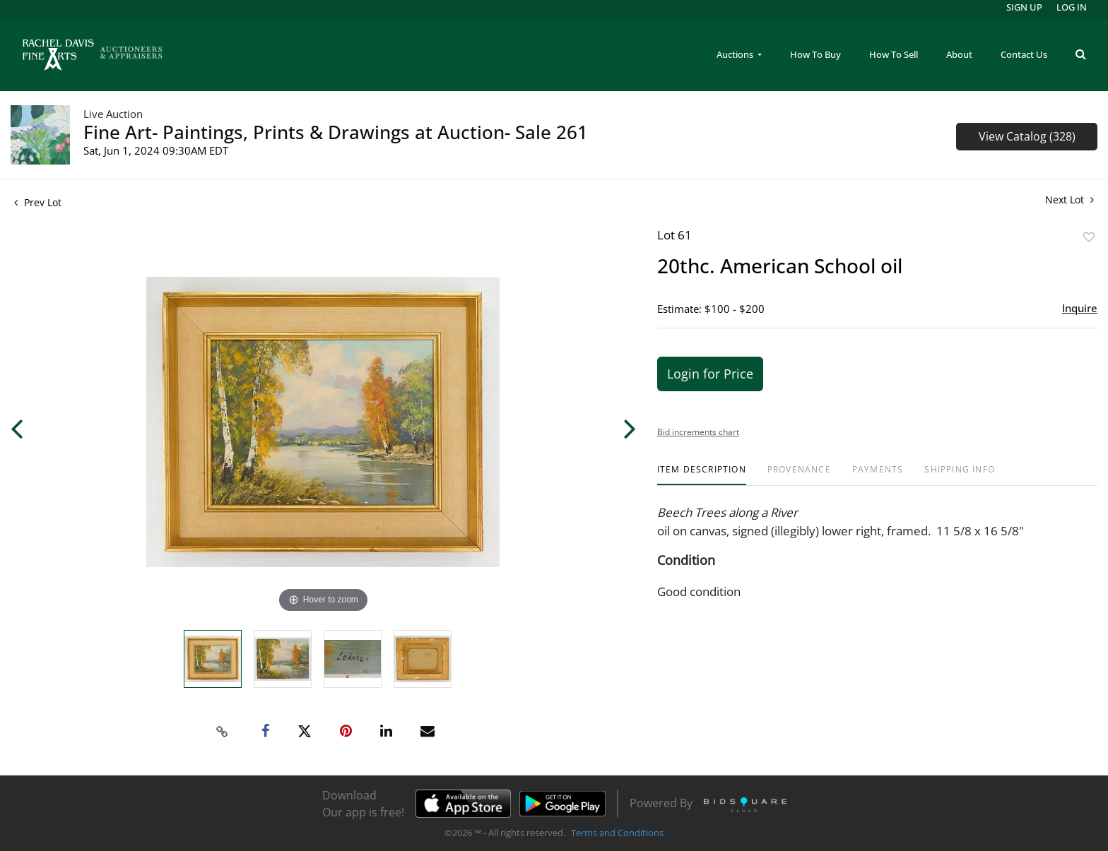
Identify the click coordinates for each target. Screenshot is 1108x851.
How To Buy (815, 54)
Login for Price (710, 373)
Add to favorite (1088, 237)
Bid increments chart (698, 432)
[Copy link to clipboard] (222, 731)
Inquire (1079, 308)
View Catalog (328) (1027, 136)
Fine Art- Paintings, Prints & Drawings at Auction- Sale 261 (335, 132)
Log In (1071, 7)
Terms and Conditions (617, 832)
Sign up (1024, 7)
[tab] (701, 475)
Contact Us (1024, 54)
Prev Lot (37, 202)
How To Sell (893, 54)
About (959, 54)
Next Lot (1069, 200)
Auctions (736, 54)
